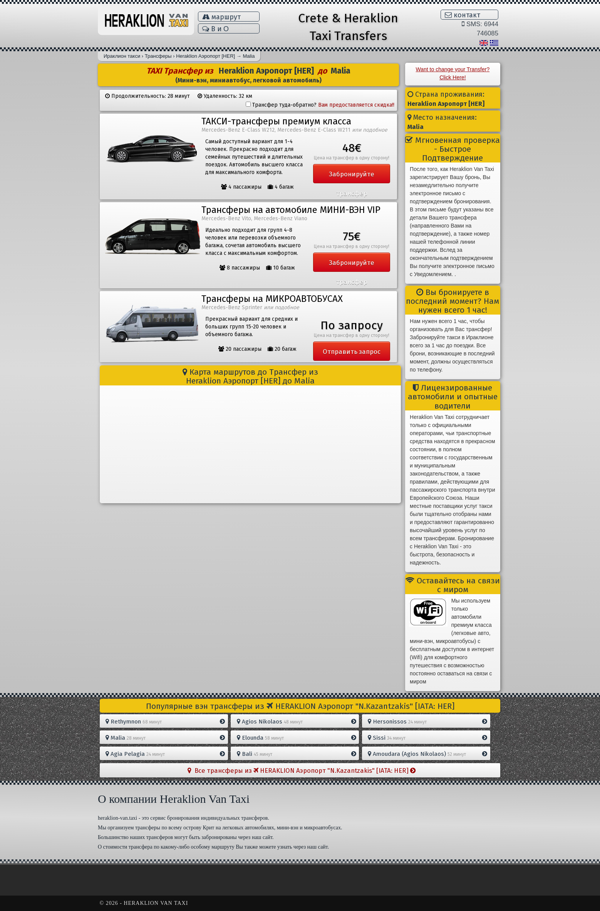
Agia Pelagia (165, 754)
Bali (296, 754)
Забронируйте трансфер (351, 176)
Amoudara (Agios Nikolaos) (427, 754)
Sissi (427, 737)
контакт (462, 15)
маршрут (221, 17)
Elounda (296, 737)
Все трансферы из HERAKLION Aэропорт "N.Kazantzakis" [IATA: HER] (302, 770)
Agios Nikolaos (296, 721)
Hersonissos (427, 721)
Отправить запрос (351, 351)
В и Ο (215, 29)
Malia (165, 737)
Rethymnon (165, 721)
